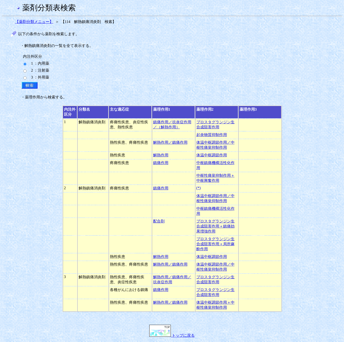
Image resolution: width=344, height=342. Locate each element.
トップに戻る (172, 335)
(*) (198, 188)
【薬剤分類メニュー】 (34, 22)
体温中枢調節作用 (211, 155)
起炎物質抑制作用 (211, 135)
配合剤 (159, 221)
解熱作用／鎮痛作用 (170, 142)
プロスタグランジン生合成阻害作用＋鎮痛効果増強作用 (215, 226)
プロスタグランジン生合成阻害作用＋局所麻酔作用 (215, 244)
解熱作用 (160, 155)
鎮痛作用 (160, 163)
